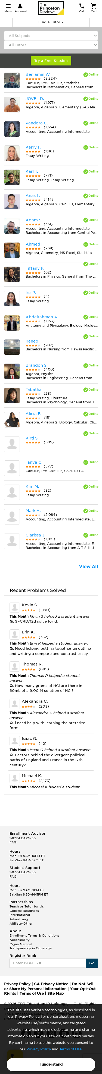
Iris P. (31, 292)
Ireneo (32, 341)
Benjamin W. (38, 74)
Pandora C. (37, 123)
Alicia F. (33, 414)
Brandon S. (37, 365)
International (20, 915)
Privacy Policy (38, 1049)
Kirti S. (32, 438)
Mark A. (33, 510)
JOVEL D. (35, 98)
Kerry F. (33, 147)
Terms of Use (70, 1049)
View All (88, 566)
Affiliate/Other (21, 923)
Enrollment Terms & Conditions (34, 935)
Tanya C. (34, 462)
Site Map (55, 993)
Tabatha (34, 389)
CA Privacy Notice (51, 984)
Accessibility (20, 940)
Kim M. (32, 486)
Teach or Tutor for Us (27, 906)
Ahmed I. (35, 244)
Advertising (19, 919)
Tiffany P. (35, 268)
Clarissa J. (35, 535)
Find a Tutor (51, 22)
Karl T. (32, 171)
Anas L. (33, 195)
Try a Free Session (51, 61)
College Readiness (24, 911)
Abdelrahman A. (42, 317)
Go (91, 963)
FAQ (13, 842)
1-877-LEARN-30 (23, 838)
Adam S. (34, 220)
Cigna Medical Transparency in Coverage (31, 946)
